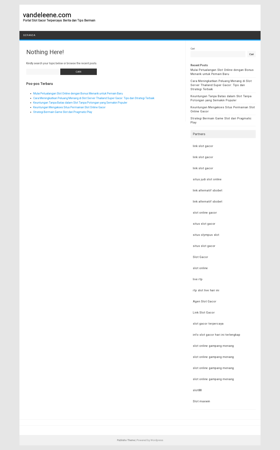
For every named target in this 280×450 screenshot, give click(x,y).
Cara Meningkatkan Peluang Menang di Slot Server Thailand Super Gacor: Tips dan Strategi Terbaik (93, 98)
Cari (193, 48)
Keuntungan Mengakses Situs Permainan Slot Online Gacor (69, 107)
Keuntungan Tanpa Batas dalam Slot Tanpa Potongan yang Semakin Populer (80, 102)
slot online (200, 268)
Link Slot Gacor (204, 312)
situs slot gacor (204, 223)
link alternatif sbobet (207, 190)
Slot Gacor (200, 257)
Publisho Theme (126, 440)
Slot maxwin (201, 401)
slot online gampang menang (213, 346)
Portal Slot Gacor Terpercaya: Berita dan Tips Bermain (59, 20)
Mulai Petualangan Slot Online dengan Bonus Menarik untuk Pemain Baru (78, 93)
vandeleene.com (47, 15)
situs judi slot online (207, 179)
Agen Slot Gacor (204, 301)
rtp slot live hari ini (206, 290)
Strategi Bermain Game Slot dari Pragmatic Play (62, 112)
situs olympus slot (206, 235)
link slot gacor (203, 146)
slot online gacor (205, 212)
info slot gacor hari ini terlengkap (216, 334)
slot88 (197, 390)
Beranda (29, 35)
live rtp (197, 279)
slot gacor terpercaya (208, 323)
